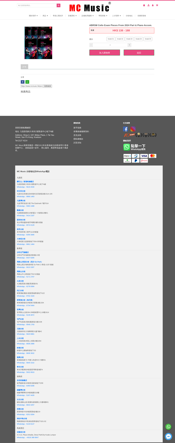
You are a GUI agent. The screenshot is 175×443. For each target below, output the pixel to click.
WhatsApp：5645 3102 (25, 363)
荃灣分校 (20, 310)
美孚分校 (20, 229)
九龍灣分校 (21, 201)
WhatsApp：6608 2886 (25, 344)
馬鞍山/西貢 (21, 262)
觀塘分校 (20, 210)
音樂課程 (72, 16)
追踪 (139, 52)
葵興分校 (20, 357)
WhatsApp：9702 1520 (25, 296)
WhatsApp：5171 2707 (25, 277)
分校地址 (129, 16)
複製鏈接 (47, 86)
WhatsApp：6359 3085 (25, 235)
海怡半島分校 (22, 418)
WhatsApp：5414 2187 (25, 215)
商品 (45, 16)
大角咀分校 (21, 239)
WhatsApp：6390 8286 (25, 386)
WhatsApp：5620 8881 (25, 334)
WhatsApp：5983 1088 (25, 206)
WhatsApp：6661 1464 (25, 244)
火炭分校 (20, 281)
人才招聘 (116, 16)
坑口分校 (20, 290)
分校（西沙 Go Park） (34, 262)
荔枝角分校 (21, 220)
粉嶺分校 (20, 348)
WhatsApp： (21, 437)
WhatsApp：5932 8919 (25, 372)
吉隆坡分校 (21, 432)
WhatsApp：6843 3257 (25, 405)
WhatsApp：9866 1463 (25, 196)
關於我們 (33, 16)
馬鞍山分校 (21, 271)
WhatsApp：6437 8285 (25, 258)
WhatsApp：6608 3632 (25, 353)
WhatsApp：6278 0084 (25, 286)
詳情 (24, 66)
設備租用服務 (88, 16)
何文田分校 (21, 191)
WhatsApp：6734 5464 (25, 305)
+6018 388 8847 (32, 437)
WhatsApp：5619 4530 (25, 187)
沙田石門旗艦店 (23, 252)
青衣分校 (20, 367)
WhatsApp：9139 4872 (25, 315)
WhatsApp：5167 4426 (25, 395)
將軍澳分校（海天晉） (25, 300)
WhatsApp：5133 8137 (25, 424)
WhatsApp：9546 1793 (25, 324)
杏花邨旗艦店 (22, 380)
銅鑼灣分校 (21, 390)
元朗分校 (20, 329)
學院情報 (103, 16)
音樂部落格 (142, 16)
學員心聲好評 (58, 16)
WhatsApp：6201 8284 (25, 414)
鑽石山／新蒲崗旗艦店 (25, 182)
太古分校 (20, 399)
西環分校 (20, 409)
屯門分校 (20, 319)
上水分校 (20, 338)
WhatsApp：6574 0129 (25, 225)
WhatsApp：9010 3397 (25, 267)
